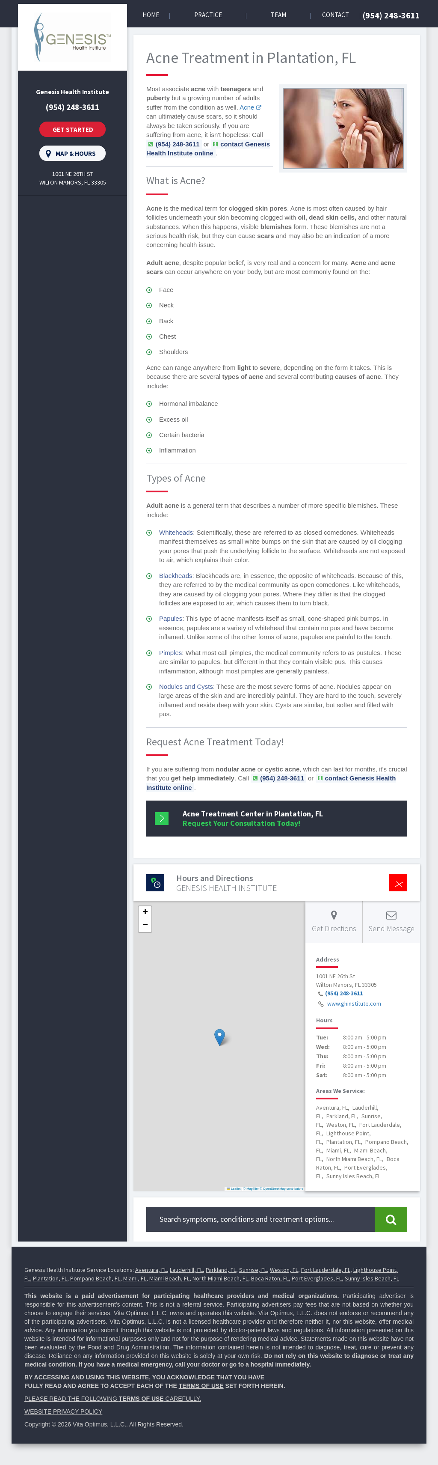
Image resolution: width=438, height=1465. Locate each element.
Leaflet (233, 1189)
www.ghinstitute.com (354, 1004)
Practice (208, 15)
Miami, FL (134, 1278)
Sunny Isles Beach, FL (372, 1278)
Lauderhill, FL (186, 1270)
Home (150, 15)
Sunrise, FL (253, 1270)
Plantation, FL (50, 1278)
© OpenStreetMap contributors (281, 1189)
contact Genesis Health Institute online (208, 148)
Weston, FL (284, 1270)
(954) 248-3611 (391, 15)
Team (278, 15)
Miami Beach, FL (169, 1278)
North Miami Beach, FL (220, 1278)
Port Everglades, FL (317, 1278)
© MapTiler (251, 1189)
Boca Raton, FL (270, 1278)
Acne (247, 107)
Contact (335, 15)
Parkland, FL (221, 1270)
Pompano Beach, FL (95, 1278)
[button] (219, 1037)
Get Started (73, 129)
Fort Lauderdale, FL (325, 1270)
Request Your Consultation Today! (253, 818)
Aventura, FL (151, 1270)
